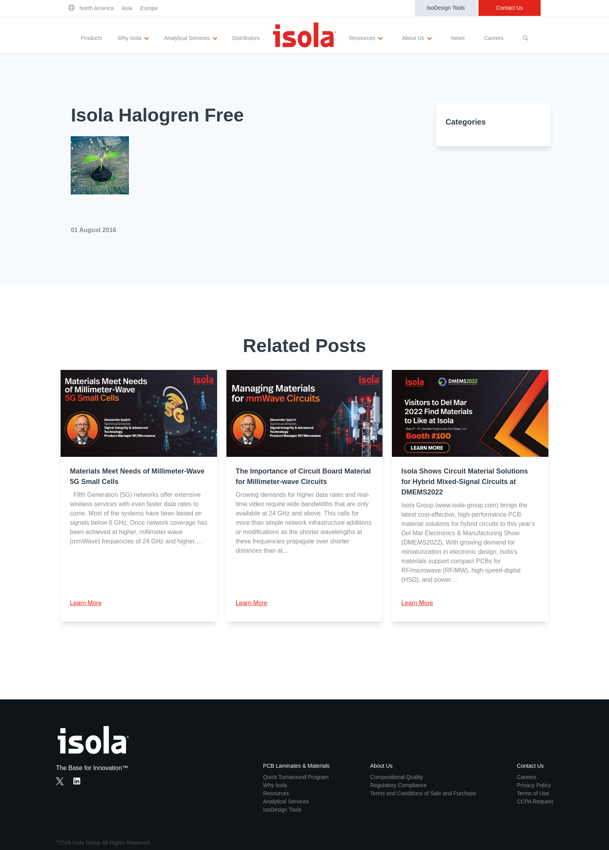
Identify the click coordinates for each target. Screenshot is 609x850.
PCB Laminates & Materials (296, 766)
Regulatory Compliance (398, 785)
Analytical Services (190, 38)
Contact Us (509, 8)
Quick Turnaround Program (296, 777)
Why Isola (133, 38)
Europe (149, 8)
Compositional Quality (396, 777)
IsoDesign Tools (445, 8)
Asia (127, 8)
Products (91, 38)
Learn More (86, 603)
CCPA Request (535, 801)
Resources (366, 38)
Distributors (246, 38)
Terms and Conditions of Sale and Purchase (423, 793)
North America (96, 8)
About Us (417, 38)
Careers (493, 38)
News (458, 38)
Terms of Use (533, 793)
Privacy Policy (534, 785)
